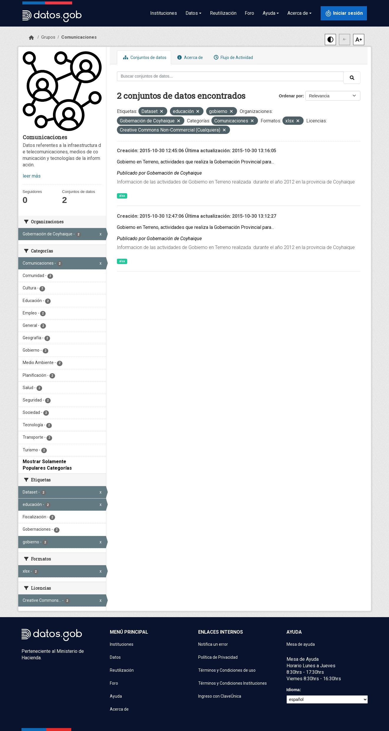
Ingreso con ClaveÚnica (219, 696)
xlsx (122, 196)
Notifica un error (213, 644)
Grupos (48, 37)
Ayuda (116, 696)
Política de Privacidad (218, 657)
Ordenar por (291, 96)
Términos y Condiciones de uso (227, 670)
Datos (115, 657)
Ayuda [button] (269, 13)
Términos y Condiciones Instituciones (232, 683)
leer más (32, 176)
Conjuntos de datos (144, 57)
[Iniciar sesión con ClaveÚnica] (344, 13)
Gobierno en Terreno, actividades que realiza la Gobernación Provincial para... (195, 162)
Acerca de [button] (297, 13)
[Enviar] (351, 77)
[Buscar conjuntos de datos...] (230, 76)
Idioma (293, 689)
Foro (249, 13)
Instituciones (163, 13)
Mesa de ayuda (301, 644)
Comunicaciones (79, 37)
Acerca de (189, 57)
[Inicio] (31, 37)
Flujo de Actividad (232, 57)
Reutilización (223, 13)
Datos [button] (192, 13)
